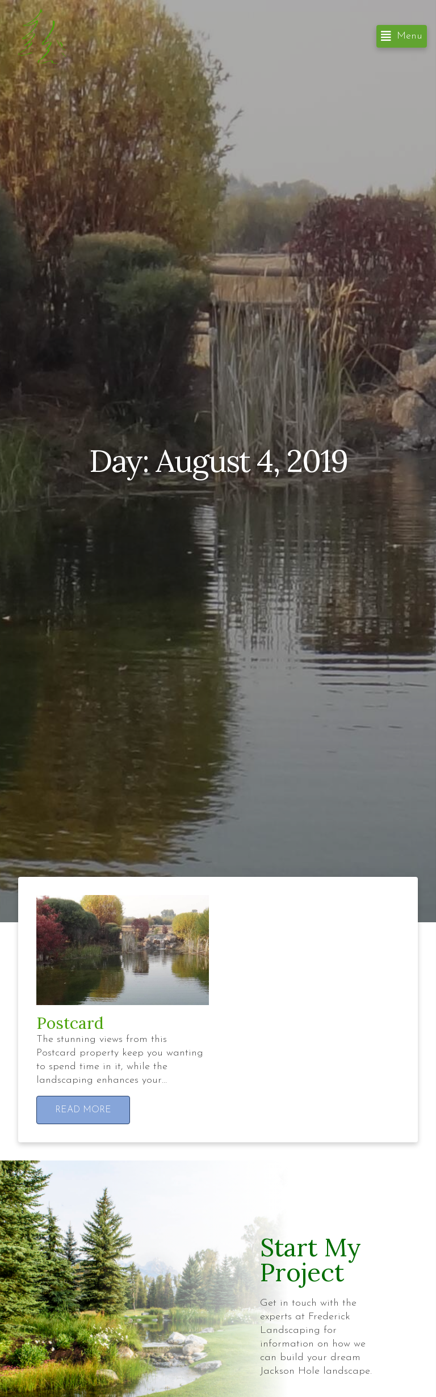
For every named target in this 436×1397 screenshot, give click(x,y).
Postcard (70, 1023)
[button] (401, 36)
